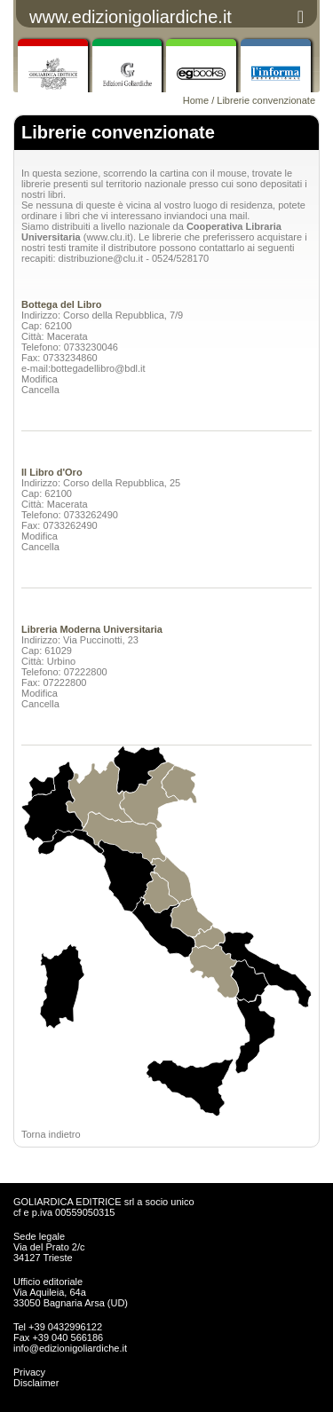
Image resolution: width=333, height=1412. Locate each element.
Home (196, 100)
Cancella (40, 389)
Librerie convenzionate (266, 100)
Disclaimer (36, 1382)
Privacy (29, 1372)
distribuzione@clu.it (101, 258)
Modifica (39, 379)
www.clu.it (108, 237)
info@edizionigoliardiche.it (70, 1348)
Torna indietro (51, 1134)
